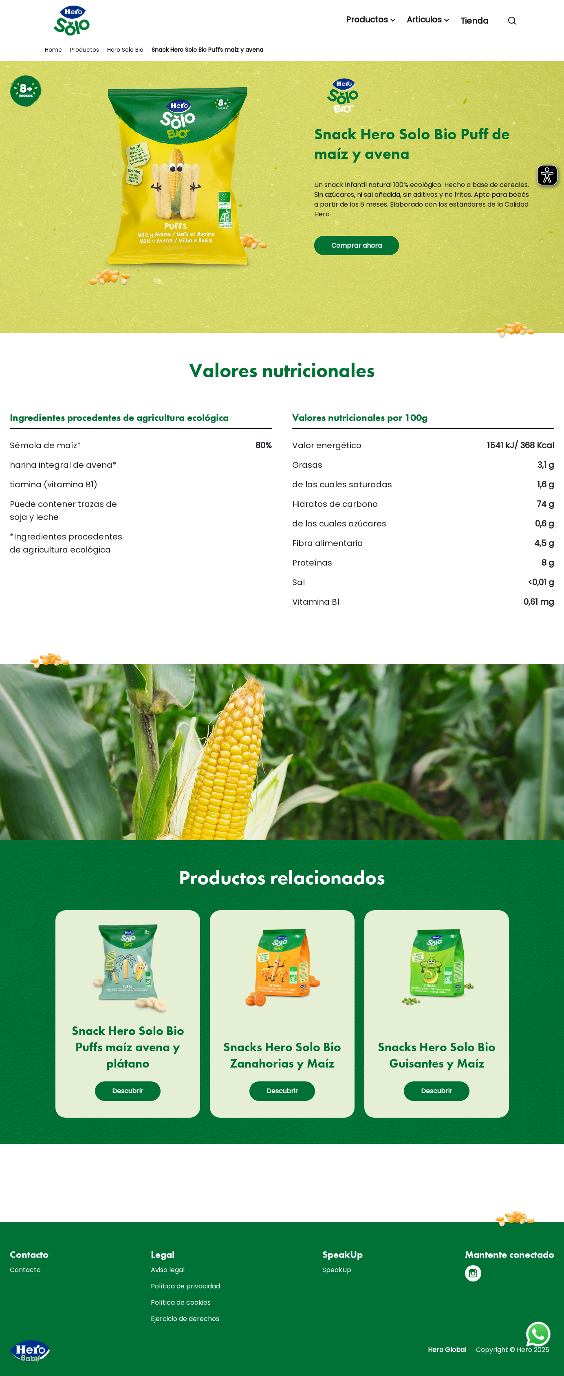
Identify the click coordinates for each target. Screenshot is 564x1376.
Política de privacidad (185, 1286)
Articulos (424, 19)
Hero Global (447, 1349)
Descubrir (127, 1091)
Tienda (474, 20)
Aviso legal (168, 1270)
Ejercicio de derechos (185, 1318)
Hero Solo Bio (125, 50)
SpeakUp (336, 1270)
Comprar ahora (356, 245)
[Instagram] (473, 1273)
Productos (367, 19)
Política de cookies (181, 1302)
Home (53, 50)
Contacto (25, 1270)
